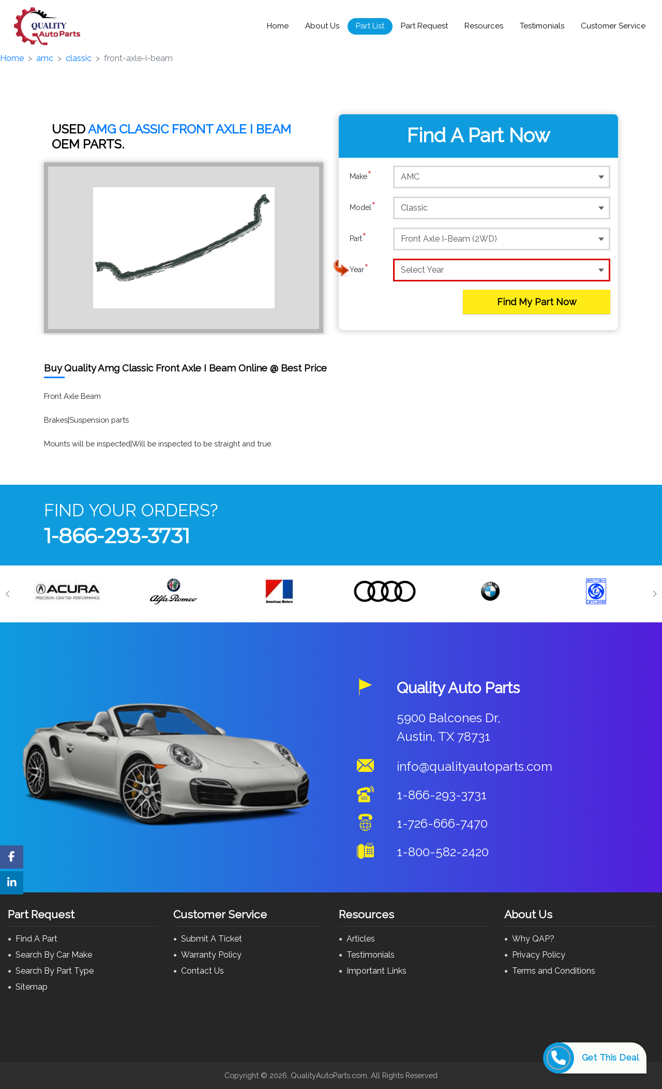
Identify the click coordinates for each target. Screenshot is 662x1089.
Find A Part (36, 939)
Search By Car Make (54, 955)
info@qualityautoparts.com (474, 766)
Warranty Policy (211, 955)
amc (44, 58)
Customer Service (613, 26)
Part (358, 238)
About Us (322, 26)
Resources (483, 26)
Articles (361, 939)
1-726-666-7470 (442, 823)
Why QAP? (533, 939)
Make (361, 176)
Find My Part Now (537, 301)
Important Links (377, 971)
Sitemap (32, 987)
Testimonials (542, 26)
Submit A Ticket (211, 939)
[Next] (654, 594)
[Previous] (8, 594)
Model (363, 207)
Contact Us (202, 971)
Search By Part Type (55, 971)
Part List (370, 26)
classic (79, 58)
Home (278, 26)
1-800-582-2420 (443, 851)
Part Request (424, 26)
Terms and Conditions (553, 971)
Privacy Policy (538, 955)
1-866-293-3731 (117, 535)
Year (359, 269)
